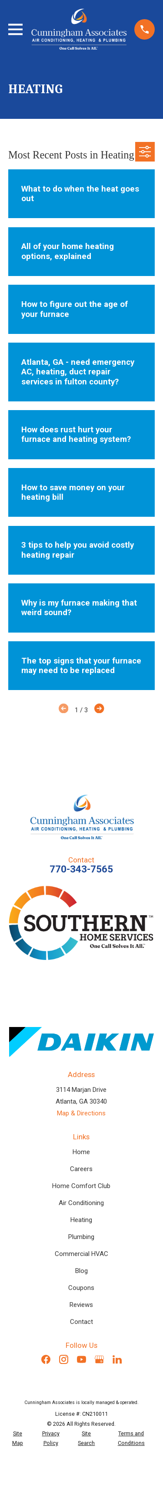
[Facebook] (45, 1359)
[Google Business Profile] (99, 1359)
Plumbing (81, 1237)
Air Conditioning (81, 1203)
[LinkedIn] (117, 1359)
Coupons (81, 1288)
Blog (81, 1271)
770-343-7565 (81, 869)
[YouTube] (81, 1359)
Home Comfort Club (81, 1186)
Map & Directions (81, 1113)
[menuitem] (17, 1438)
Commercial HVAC (81, 1254)
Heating (81, 1220)
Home (81, 1152)
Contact (81, 1322)
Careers (81, 1169)
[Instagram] (63, 1359)
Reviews (81, 1305)
